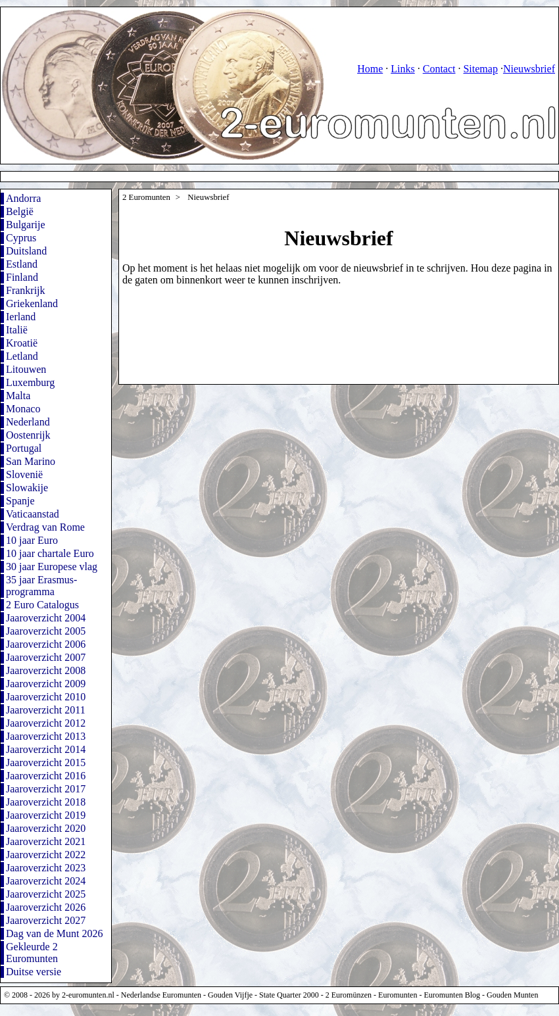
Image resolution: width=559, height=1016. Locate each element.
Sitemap (480, 68)
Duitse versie (33, 971)
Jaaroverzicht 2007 (45, 657)
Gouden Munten (512, 995)
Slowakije (27, 487)
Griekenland (32, 303)
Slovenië (24, 474)
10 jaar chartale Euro (50, 553)
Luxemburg (30, 382)
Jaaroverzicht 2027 (45, 920)
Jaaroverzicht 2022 (45, 854)
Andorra (23, 198)
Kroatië (21, 343)
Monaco (23, 408)
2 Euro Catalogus (42, 604)
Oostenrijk (28, 435)
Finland (22, 277)
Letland (22, 356)
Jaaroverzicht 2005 (45, 631)
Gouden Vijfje (230, 995)
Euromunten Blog (452, 995)
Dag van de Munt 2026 (54, 933)
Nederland (28, 421)
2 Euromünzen (349, 995)
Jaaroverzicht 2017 (45, 788)
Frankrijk (25, 290)
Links (402, 68)
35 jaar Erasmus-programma (41, 585)
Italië (17, 329)
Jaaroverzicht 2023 (45, 867)
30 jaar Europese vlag (51, 566)
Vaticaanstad (32, 514)
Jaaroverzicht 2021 (45, 841)
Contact (439, 68)
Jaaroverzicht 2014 (45, 749)
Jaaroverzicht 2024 (45, 880)
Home (370, 68)
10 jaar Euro (32, 540)
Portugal (23, 448)
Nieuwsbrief (529, 68)
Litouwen (26, 369)
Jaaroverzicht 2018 (45, 802)
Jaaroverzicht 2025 (45, 894)
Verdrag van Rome (45, 527)
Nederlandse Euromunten (161, 995)
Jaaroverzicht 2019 (45, 815)
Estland (21, 264)
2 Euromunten (146, 197)
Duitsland (26, 250)
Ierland (21, 316)
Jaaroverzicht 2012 (45, 723)
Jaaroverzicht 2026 (45, 907)
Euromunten (397, 995)
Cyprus (21, 237)
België (20, 211)
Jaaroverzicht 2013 (45, 736)
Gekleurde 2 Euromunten (32, 952)
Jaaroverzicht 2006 (45, 644)
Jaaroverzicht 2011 (45, 709)
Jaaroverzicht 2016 (45, 775)
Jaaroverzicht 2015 (45, 762)
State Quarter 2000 (289, 995)
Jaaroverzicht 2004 (45, 617)
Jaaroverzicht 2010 (45, 696)
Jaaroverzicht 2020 (45, 828)
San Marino (30, 461)
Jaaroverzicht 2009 (45, 683)
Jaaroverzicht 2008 (45, 670)
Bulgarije (25, 224)
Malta (18, 395)
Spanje (20, 500)
